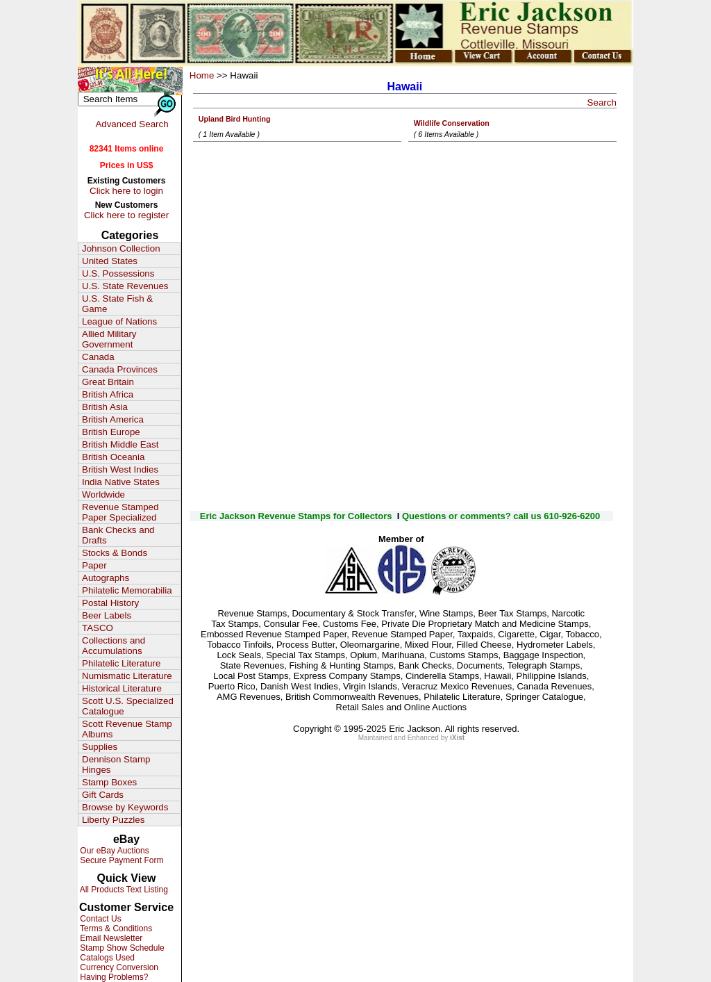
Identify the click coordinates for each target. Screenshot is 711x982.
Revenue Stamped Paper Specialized (120, 512)
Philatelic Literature (121, 663)
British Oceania (113, 457)
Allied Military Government (109, 339)
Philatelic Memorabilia (127, 590)
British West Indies (120, 469)
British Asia (105, 407)
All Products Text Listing (123, 889)
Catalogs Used (106, 958)
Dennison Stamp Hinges (116, 764)
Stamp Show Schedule (121, 948)
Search (602, 102)
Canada (98, 357)
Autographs (105, 578)
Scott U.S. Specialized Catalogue (128, 706)
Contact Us (100, 919)
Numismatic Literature (127, 676)
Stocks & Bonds (114, 553)
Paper (94, 565)
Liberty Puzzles (113, 820)
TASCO (97, 628)
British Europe (111, 432)
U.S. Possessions (118, 273)
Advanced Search (131, 124)
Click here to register (126, 215)
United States (109, 261)
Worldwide (103, 494)
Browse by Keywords (125, 807)
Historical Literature (122, 688)
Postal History (110, 603)
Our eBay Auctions (113, 851)
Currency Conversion (118, 967)
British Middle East (120, 444)
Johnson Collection (121, 248)
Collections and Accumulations (113, 645)
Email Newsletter (110, 938)
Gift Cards (103, 794)
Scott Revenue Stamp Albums (127, 729)
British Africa (107, 394)
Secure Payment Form (120, 860)
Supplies (99, 747)
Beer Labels (106, 615)
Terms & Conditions (115, 928)
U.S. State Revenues (125, 286)
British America (113, 419)
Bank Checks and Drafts (118, 535)
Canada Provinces (120, 369)
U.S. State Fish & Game (117, 303)
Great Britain (108, 382)
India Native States (121, 482)
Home (202, 75)
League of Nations (119, 321)
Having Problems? (113, 977)
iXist (457, 738)
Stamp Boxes (109, 782)
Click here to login (126, 191)
